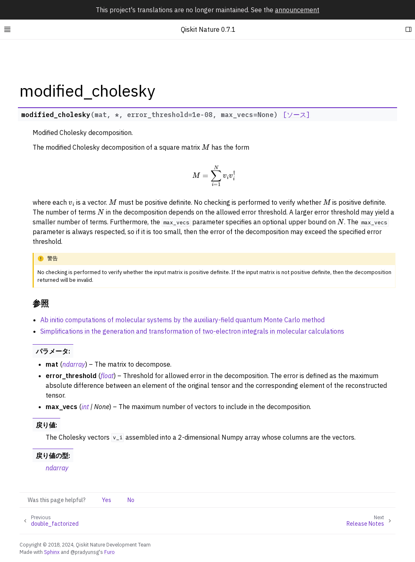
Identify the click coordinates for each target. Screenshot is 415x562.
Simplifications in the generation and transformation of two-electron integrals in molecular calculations (192, 331)
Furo (109, 552)
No (130, 500)
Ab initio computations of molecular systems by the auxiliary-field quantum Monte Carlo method (182, 320)
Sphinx (51, 552)
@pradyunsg (84, 552)
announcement (297, 10)
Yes (106, 500)
